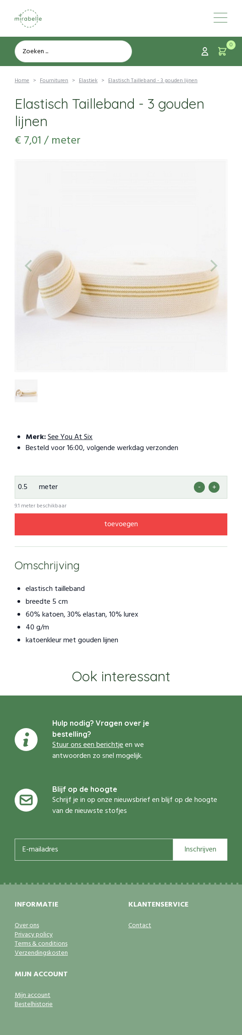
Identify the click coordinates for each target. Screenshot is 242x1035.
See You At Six (70, 437)
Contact (139, 925)
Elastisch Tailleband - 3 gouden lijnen (153, 80)
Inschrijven (200, 850)
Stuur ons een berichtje (87, 745)
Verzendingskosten (41, 953)
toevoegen (121, 524)
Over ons (27, 925)
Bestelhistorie (34, 1004)
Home (22, 80)
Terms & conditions (41, 944)
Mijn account (32, 995)
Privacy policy (34, 935)
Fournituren (54, 80)
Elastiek (88, 80)
